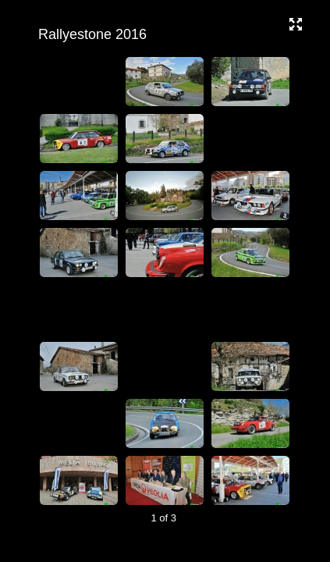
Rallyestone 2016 (163, 35)
